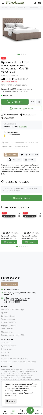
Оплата (29, 159)
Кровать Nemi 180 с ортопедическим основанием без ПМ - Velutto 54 (10, 237)
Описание (10, 154)
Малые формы (7, 332)
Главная (4, 8)
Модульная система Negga (12, 310)
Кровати (20, 8)
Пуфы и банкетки (8, 322)
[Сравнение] (39, 102)
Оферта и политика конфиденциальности (18, 362)
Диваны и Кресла (8, 316)
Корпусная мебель (9, 326)
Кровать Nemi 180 (21, 146)
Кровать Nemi (7, 146)
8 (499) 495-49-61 (10, 278)
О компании (6, 343)
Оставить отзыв (21, 198)
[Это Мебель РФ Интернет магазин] (15, 2)
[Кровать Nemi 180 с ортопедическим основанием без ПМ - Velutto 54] (11, 221)
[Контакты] (39, 3)
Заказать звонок (9, 284)
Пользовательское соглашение (14, 359)
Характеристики (29, 154)
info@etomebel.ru (11, 289)
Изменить (23, 127)
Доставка (14, 159)
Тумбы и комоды (8, 319)
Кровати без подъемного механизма (25, 143)
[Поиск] (35, 3)
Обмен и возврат (8, 349)
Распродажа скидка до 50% (12, 335)
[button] (18, 54)
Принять (10, 401)
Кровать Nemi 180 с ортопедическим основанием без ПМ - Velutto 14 (31, 237)
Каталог (12, 8)
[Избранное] (32, 102)
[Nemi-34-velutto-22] (21, 31)
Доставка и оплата (9, 346)
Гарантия (5, 352)
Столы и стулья (7, 329)
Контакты (5, 355)
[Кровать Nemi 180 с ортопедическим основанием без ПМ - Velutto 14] (32, 221)
